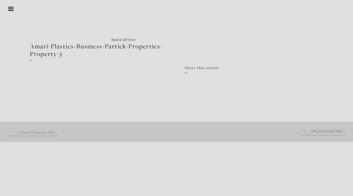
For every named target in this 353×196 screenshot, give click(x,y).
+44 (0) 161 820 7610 (326, 131)
